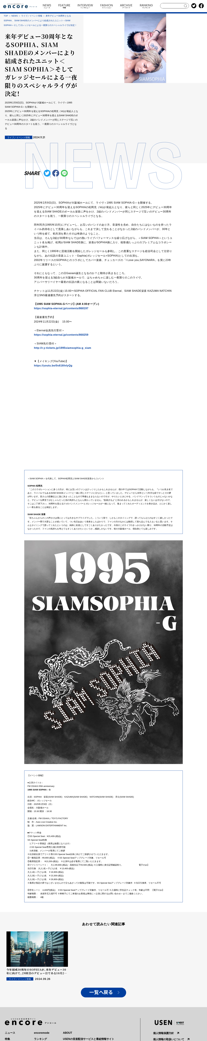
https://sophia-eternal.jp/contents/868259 (61, 334)
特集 (7, 1039)
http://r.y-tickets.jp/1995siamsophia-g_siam (62, 348)
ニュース (10, 1032)
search (185, 5)
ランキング (40, 1039)
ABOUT (67, 1032)
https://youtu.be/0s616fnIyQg (53, 365)
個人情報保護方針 (163, 1033)
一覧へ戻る (101, 992)
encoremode (41, 1032)
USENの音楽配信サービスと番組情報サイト (88, 1039)
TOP (6, 16)
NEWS (14, 16)
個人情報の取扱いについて (168, 1039)
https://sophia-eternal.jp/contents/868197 (61, 308)
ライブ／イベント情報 (31, 16)
